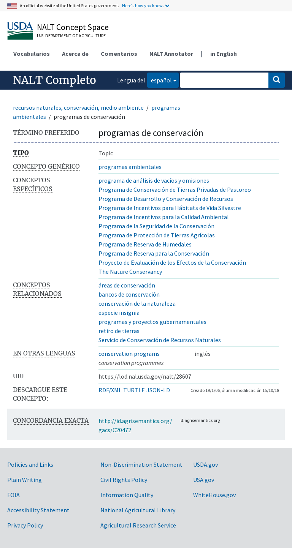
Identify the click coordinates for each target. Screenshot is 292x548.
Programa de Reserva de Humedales (145, 244)
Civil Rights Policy (123, 479)
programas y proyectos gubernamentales (152, 321)
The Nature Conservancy (130, 271)
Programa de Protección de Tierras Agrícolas (156, 235)
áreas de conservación (126, 285)
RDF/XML (110, 390)
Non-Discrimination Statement (141, 464)
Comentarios (119, 53)
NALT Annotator (171, 53)
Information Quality (126, 495)
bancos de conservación (129, 294)
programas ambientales (130, 167)
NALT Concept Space (73, 27)
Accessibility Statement (38, 510)
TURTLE (134, 390)
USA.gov (203, 479)
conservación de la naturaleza (137, 303)
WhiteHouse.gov (214, 495)
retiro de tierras (119, 331)
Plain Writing (24, 479)
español (159, 79)
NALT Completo (54, 80)
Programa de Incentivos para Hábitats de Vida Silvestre (169, 208)
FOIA (13, 495)
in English (223, 53)
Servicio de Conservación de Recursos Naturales (159, 340)
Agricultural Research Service (138, 525)
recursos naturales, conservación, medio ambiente (78, 107)
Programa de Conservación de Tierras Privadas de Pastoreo (174, 189)
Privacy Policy (25, 525)
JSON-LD (158, 390)
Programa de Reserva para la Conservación (153, 253)
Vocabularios (31, 53)
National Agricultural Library (137, 510)
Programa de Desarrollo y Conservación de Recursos (165, 198)
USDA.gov (205, 464)
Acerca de (75, 53)
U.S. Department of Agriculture (71, 35)
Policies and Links (30, 464)
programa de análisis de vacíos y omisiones (153, 180)
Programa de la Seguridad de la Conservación (156, 226)
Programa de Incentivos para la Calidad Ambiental (163, 217)
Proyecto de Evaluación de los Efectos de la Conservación (172, 262)
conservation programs (129, 353)
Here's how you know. (143, 5)
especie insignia (119, 312)
